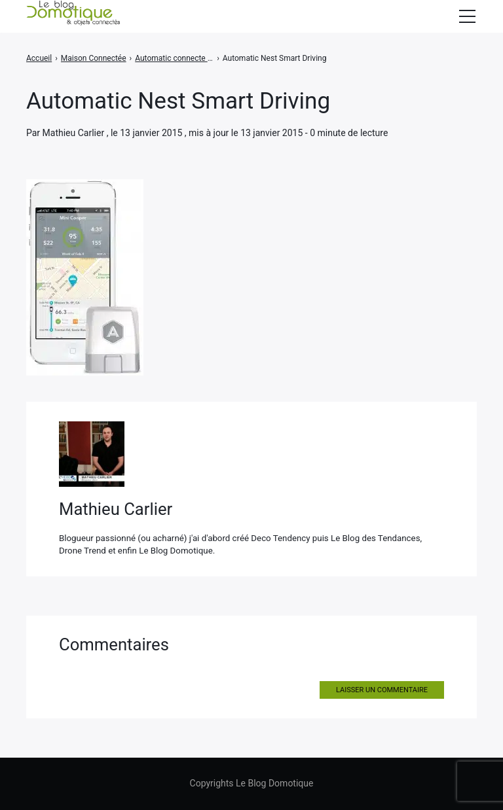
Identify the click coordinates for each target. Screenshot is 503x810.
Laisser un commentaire (382, 690)
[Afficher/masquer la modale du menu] (467, 16)
